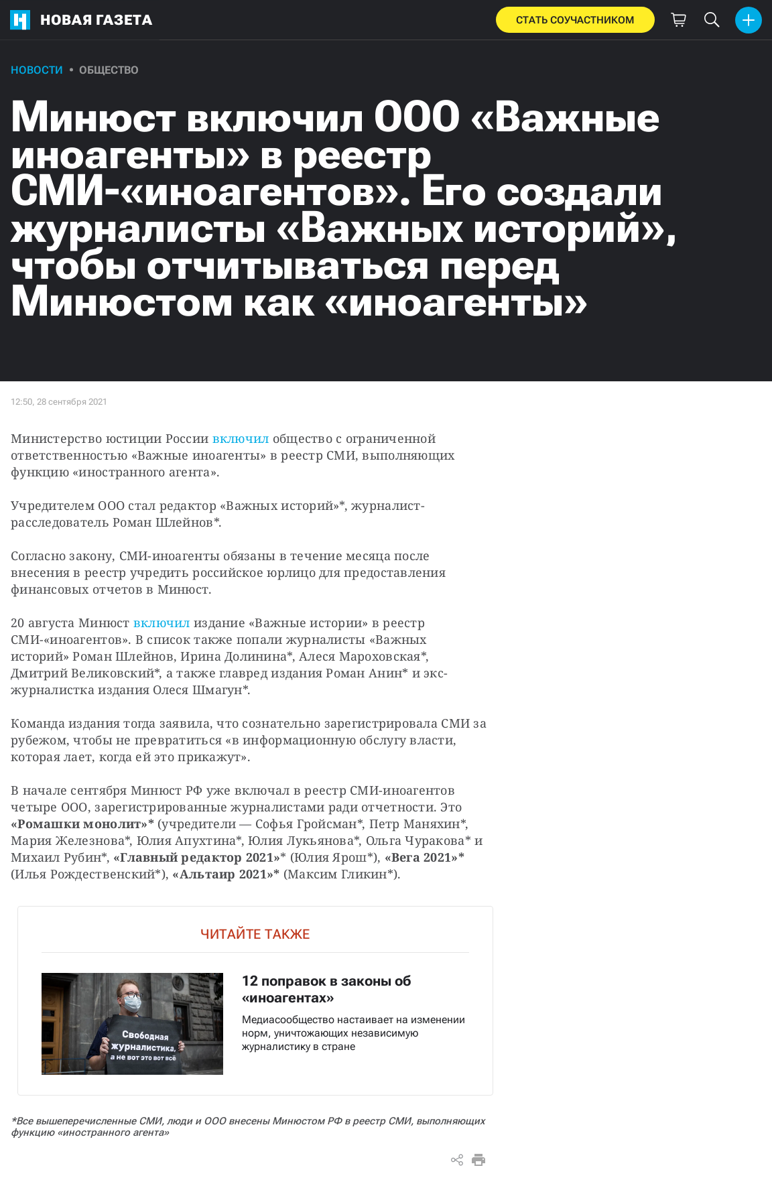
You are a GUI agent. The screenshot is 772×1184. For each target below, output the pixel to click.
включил (240, 438)
